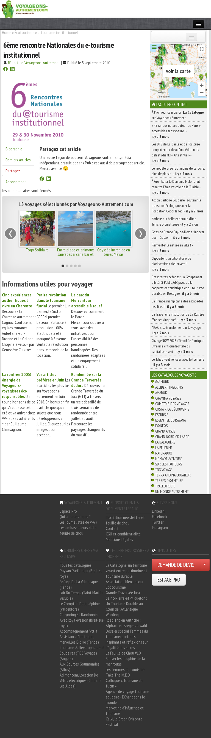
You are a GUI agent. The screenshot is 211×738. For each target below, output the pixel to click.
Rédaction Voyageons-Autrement (34, 62)
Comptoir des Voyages (172, 403)
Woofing (112, 614)
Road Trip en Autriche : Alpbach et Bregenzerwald (126, 622)
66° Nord (162, 381)
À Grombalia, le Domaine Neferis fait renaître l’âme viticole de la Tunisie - (176, 187)
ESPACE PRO (168, 579)
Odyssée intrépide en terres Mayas (113, 252)
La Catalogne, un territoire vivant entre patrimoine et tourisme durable (126, 570)
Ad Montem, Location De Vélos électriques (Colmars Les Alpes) (80, 680)
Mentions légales (119, 539)
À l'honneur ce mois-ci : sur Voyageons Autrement (178, 115)
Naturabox (163, 453)
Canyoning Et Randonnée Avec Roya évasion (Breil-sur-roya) (82, 620)
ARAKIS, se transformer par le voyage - (177, 330)
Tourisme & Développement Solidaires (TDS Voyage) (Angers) (82, 653)
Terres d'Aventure (169, 480)
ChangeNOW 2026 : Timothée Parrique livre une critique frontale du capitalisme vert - (177, 346)
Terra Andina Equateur (173, 475)
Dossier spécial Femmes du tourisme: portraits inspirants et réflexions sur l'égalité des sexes (127, 639)
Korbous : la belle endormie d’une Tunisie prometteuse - (175, 221)
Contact (112, 528)
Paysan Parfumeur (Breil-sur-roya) (82, 573)
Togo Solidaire (37, 249)
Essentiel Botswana (170, 420)
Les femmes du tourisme (125, 669)
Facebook (159, 516)
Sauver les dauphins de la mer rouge (125, 661)
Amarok (161, 392)
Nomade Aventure (168, 458)
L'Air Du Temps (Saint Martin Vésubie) (81, 595)
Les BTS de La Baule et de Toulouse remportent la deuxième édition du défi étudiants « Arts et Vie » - (176, 152)
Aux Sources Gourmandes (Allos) (79, 666)
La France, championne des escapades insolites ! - (177, 304)
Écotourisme (24, 32)
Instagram (160, 527)
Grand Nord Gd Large (172, 436)
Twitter (157, 522)
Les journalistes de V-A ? (78, 522)
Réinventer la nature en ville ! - (172, 248)
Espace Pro (68, 511)
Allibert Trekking (169, 387)
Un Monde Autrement (171, 491)
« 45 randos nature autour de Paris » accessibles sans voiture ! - (176, 131)
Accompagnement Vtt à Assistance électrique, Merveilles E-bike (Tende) (79, 636)
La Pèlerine (164, 447)
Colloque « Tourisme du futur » (124, 683)
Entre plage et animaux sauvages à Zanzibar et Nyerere (75, 254)
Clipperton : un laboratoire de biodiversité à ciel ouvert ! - (171, 264)
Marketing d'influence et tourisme (125, 710)
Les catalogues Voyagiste (174, 375)
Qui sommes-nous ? (75, 516)
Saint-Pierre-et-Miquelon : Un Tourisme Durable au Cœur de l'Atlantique (126, 603)
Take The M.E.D (118, 675)
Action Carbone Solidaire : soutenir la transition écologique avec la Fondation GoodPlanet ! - (177, 206)
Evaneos (161, 425)
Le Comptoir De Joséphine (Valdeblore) (80, 606)
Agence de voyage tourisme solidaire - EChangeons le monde (127, 697)
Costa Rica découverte (172, 409)
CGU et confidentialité (123, 534)
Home (6, 32)
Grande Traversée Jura (123, 592)
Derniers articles (18, 159)
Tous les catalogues (75, 565)
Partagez (12, 170)
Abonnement (15, 181)
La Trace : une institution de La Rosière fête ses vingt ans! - (178, 317)
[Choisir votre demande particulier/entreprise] (205, 565)
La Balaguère (165, 442)
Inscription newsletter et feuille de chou (125, 520)
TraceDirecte (165, 486)
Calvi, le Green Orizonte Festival (124, 721)
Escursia (161, 414)
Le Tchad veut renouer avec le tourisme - (178, 362)
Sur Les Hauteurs (168, 464)
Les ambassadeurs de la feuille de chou (78, 530)
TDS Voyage (163, 469)
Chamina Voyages (168, 398)
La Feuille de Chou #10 (123, 653)
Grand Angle (165, 431)
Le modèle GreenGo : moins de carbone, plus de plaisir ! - (178, 171)
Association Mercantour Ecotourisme (124, 584)
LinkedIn (158, 511)
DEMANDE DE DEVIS (176, 564)
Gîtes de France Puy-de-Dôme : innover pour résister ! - (178, 234)
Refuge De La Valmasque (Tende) (79, 584)
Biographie (13, 148)
